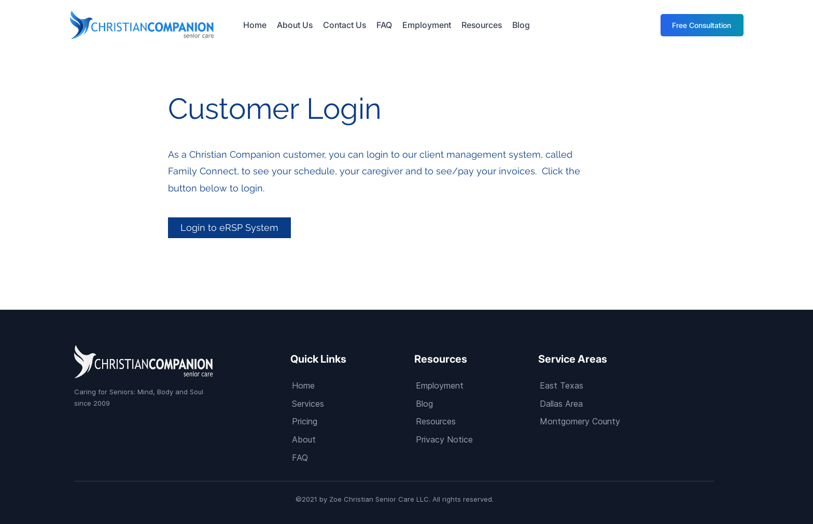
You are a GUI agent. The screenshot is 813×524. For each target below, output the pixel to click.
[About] (352, 439)
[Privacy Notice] (476, 439)
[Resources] (476, 421)
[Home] (352, 385)
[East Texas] (600, 385)
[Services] (352, 403)
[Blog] (476, 403)
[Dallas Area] (600, 403)
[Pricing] (352, 421)
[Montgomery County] (600, 421)
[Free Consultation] (702, 25)
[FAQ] (352, 457)
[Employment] (476, 385)
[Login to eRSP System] (229, 227)
